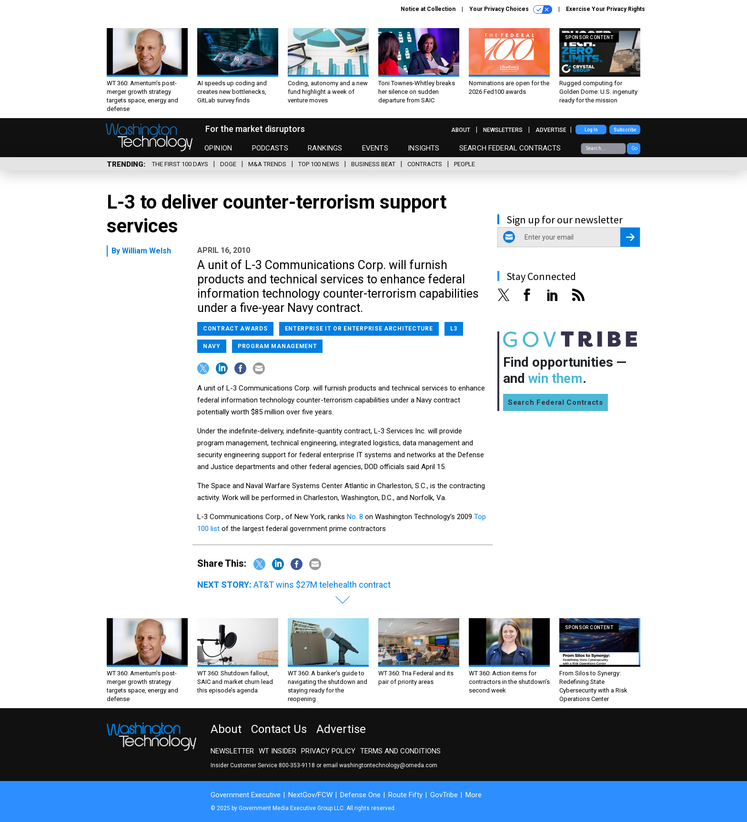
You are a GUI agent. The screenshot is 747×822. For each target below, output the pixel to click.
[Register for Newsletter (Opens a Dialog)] (630, 237)
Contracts (424, 164)
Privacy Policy (328, 751)
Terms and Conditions (400, 751)
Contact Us (279, 729)
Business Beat (373, 164)
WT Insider (277, 751)
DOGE (228, 164)
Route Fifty (405, 795)
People (464, 164)
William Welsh (146, 250)
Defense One (360, 795)
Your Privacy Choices (510, 9)
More (473, 795)
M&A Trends (267, 164)
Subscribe (625, 129)
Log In (591, 129)
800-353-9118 (297, 765)
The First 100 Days (180, 164)
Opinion (218, 148)
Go (634, 148)
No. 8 (355, 516)
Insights (423, 148)
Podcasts (270, 148)
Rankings (325, 148)
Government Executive (246, 795)
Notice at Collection (428, 9)
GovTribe (444, 795)
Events (375, 148)
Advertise (550, 130)
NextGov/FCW (310, 795)
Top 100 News (318, 164)
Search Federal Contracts (510, 148)
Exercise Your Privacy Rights (605, 9)
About (460, 130)
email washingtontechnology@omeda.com (380, 765)
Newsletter (232, 751)
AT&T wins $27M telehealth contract (322, 585)
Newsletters (503, 130)
